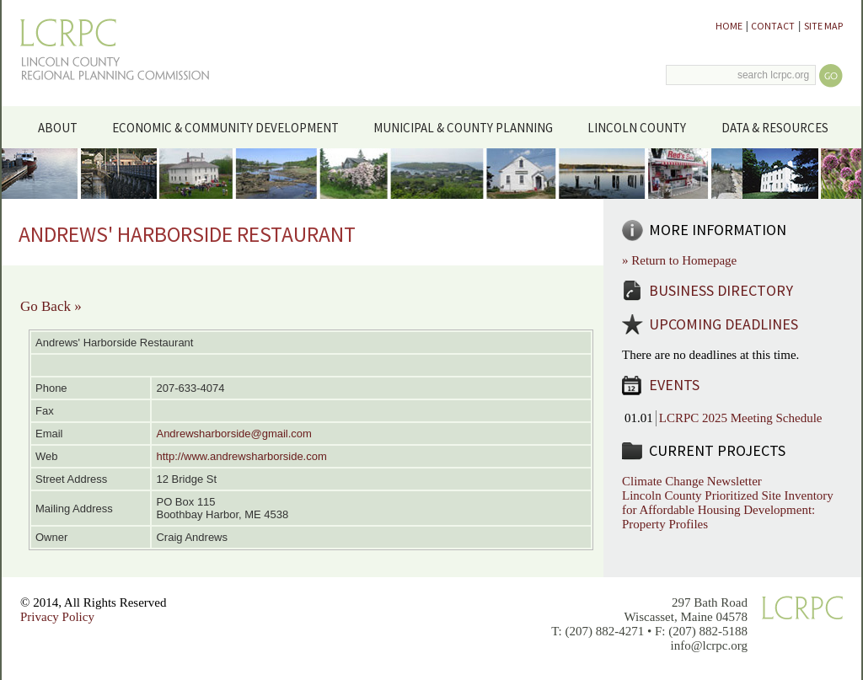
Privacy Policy (57, 617)
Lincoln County (643, 126)
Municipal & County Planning (469, 126)
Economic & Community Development (231, 126)
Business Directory (721, 290)
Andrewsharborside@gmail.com (233, 433)
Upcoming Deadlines (723, 324)
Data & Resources (781, 126)
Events (674, 384)
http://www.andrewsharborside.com (241, 456)
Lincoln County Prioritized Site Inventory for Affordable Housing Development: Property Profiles (728, 510)
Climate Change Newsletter (692, 481)
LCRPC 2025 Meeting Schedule (741, 418)
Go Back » (51, 306)
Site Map (823, 25)
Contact (773, 25)
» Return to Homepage (679, 260)
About (63, 126)
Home (729, 25)
